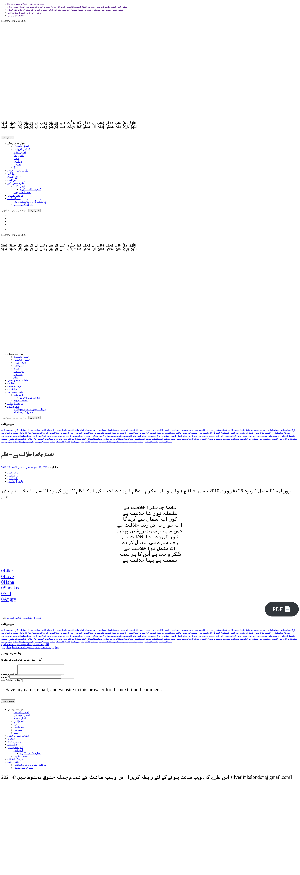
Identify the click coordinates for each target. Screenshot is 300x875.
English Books (22, 193)
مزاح (158, 443)
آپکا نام (5, 680)
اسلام (223, 431)
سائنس (115, 437)
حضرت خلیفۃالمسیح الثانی (112, 434)
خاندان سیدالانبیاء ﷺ (34, 434)
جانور (190, 434)
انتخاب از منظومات (52, 431)
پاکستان (61, 443)
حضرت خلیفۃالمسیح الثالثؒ (135, 434)
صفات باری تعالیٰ (212, 440)
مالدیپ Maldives (15, 15)
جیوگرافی (172, 434)
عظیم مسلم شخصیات (147, 440)
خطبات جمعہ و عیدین (18, 171)
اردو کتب (19, 187)
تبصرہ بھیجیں (24, 468)
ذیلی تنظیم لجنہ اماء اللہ (140, 437)
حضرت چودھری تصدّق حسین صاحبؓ (25, 4)
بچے (7, 431)
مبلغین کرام (27, 440)
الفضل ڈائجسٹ (21, 147)
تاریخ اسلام (281, 434)
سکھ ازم (93, 437)
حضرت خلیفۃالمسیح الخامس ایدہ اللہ (84, 434)
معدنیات (130, 443)
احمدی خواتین (254, 431)
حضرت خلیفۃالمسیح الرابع (55, 434)
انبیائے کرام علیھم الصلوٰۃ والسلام (74, 431)
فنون (91, 440)
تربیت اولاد (256, 434)
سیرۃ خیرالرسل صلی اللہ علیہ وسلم (24, 437)
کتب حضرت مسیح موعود (47, 443)
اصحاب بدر (156, 431)
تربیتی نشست (14, 177)
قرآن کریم (56, 440)
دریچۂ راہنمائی (15, 196)
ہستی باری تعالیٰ (25, 443)
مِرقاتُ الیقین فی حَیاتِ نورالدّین (30, 202)
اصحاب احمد (181, 431)
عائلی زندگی (190, 440)
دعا (230, 437)
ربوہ (127, 437)
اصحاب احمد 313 (168, 431)
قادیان (87, 440)
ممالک (111, 443)
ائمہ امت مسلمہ (280, 431)
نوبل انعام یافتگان (92, 443)
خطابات (11, 174)
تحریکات (264, 434)
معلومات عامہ (120, 443)
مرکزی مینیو (7, 138)
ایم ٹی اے (28, 431)
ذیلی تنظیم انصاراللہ (183, 437)
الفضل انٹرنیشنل (22, 150)
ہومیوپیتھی (6, 443)
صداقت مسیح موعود (228, 440)
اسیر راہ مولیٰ (193, 431)
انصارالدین (19, 156)
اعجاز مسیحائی (118, 431)
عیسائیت (121, 440)
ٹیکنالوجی (68, 443)
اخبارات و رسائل (16, 143)
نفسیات (102, 443)
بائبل (22, 431)
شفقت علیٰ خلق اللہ (284, 440)
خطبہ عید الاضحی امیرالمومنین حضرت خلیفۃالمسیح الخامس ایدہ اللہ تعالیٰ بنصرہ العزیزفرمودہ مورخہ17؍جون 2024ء (67, 7)
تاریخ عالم (271, 434)
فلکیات (95, 440)
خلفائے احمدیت (257, 437)
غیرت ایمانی (113, 440)
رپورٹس (121, 437)
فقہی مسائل (102, 440)
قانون (83, 440)
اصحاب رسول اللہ (143, 431)
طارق (16, 159)
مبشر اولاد (37, 440)
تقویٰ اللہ (221, 434)
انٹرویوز (41, 431)
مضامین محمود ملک (141, 443)
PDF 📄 (282, 610)
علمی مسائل (133, 440)
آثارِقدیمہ (292, 431)
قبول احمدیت (75, 440)
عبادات (183, 440)
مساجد (153, 443)
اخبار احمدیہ (20, 153)
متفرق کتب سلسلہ (23, 205)
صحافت (240, 440)
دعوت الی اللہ (222, 437)
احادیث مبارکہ (266, 431)
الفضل (104, 431)
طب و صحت (200, 440)
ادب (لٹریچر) (232, 431)
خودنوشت (247, 437)
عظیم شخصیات (162, 440)
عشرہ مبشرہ (175, 440)
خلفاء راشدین (268, 437)
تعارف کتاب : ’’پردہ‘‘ (30, 190)
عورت (126, 440)
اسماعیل (17, 165)
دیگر (16, 168)
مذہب (163, 443)
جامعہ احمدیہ (198, 434)
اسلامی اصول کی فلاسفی (210, 431)
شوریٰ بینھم (270, 440)
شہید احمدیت (259, 440)
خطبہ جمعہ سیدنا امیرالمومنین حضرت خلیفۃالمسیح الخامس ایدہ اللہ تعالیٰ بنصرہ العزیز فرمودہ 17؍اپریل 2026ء (65, 9)
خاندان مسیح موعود (16, 434)
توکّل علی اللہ (211, 434)
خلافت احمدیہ (280, 437)
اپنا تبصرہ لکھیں (9, 677)
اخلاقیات (246, 431)
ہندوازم (14, 443)
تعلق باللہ (229, 434)
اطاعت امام (129, 431)
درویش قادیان (237, 437)
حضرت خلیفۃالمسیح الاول (157, 434)
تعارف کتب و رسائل (242, 434)
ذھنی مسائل (197, 437)
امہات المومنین (95, 431)
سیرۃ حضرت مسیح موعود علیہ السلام (58, 437)
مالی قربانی (47, 440)
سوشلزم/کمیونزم (105, 437)
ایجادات (35, 431)
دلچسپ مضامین (209, 437)
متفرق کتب (13, 199)
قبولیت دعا (65, 440)
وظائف (74, 443)
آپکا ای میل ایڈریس (11, 683)
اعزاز (109, 431)
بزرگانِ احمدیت (15, 431)
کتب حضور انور (16, 183)
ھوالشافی (18, 162)
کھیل (34, 443)
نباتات (107, 443)
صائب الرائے (248, 440)
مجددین (19, 440)
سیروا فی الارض (82, 437)
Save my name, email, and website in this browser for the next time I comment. (84, 692)
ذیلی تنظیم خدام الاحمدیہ (162, 437)
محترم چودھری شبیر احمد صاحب (24, 12)
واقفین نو (81, 443)
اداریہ (240, 431)
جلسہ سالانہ (182, 434)
